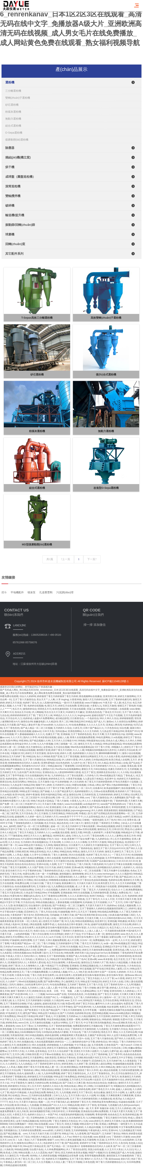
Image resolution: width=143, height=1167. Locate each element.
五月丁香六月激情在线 (101, 1038)
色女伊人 (29, 1038)
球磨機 (9, 234)
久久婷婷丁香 (81, 1063)
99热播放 (122, 921)
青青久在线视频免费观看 (82, 737)
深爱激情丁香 (29, 918)
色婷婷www (14, 839)
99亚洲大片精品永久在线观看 (46, 1136)
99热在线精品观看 (50, 1070)
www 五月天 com (73, 1000)
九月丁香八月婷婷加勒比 (85, 997)
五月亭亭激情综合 (114, 858)
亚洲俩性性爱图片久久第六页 (14, 801)
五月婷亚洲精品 (57, 813)
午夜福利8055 (59, 908)
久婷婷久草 (64, 889)
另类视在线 (16, 759)
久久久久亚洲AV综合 (78, 896)
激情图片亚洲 (43, 750)
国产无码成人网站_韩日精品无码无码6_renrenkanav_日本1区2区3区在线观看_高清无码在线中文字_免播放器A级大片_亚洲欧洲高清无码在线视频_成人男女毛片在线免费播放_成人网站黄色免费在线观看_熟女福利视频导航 (71, 24)
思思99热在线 (42, 915)
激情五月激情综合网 (58, 1098)
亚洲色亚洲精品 (51, 968)
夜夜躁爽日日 (68, 883)
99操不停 (17, 1146)
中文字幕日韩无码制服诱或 (97, 1022)
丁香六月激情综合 (100, 797)
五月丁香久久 (116, 845)
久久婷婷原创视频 (47, 1155)
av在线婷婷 (128, 1140)
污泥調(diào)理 (65, 615)
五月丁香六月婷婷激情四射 (83, 1098)
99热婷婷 (106, 1019)
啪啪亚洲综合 (60, 845)
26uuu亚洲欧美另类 (122, 1022)
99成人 (131, 1117)
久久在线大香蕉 (112, 756)
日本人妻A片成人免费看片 (75, 807)
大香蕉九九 (75, 801)
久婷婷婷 (121, 972)
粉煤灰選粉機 (13, 111)
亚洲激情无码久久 (17, 962)
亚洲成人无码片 (8, 984)
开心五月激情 (41, 813)
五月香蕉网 (97, 1045)
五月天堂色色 (26, 813)
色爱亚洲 (128, 1003)
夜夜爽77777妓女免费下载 (80, 839)
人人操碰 (121, 766)
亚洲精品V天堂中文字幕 (115, 946)
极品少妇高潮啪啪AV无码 (27, 1032)
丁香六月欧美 (83, 864)
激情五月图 (76, 832)
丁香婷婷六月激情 (121, 1136)
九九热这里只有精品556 (22, 785)
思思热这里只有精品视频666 (20, 861)
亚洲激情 (74, 965)
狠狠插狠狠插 (125, 810)
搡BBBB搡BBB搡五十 (110, 753)
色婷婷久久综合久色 (53, 1086)
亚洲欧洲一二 (44, 950)
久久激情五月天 (8, 1045)
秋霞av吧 (70, 1003)
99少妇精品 (13, 1095)
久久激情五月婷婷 (33, 997)
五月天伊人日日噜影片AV (64, 740)
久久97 (85, 835)
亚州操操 (102, 1105)
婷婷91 (132, 908)
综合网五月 (136, 794)
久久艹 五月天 (115, 902)
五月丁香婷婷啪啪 (56, 956)
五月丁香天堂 (76, 1159)
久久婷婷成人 (129, 991)
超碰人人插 (63, 737)
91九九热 (69, 921)
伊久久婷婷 (84, 759)
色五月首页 (119, 959)
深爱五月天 (98, 1076)
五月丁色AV (110, 820)
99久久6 (121, 820)
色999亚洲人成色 (61, 835)
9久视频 (101, 1095)
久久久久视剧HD (123, 874)
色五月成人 (115, 927)
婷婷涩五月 (11, 1159)
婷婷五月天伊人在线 (113, 981)
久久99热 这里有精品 (36, 1051)
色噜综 (42, 956)
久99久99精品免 (106, 1067)
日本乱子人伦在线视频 (46, 889)
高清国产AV (49, 997)
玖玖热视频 (71, 946)
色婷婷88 (132, 896)
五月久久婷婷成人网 (125, 1108)
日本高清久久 (50, 877)
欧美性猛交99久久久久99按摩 (21, 908)
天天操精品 (95, 946)
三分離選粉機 (13, 90)
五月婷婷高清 (88, 794)
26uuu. (24, 1095)
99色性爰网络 (103, 737)
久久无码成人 (27, 959)
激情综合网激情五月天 (91, 756)
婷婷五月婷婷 (64, 867)
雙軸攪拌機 (12, 196)
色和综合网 (45, 1121)
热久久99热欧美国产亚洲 (49, 756)
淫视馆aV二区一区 (19, 1117)
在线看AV (98, 788)
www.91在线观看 (73, 804)
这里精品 (47, 747)
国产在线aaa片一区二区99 (51, 946)
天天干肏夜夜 (44, 908)
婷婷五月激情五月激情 (127, 826)
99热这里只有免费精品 (61, 959)
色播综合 (112, 1083)
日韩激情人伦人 (51, 899)
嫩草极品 (47, 835)
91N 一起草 (111, 940)
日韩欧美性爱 (32, 1054)
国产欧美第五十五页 (35, 1010)
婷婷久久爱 (65, 753)
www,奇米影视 (105, 959)
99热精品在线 (53, 759)
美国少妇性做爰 (96, 1149)
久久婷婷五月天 (8, 807)
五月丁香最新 (101, 937)
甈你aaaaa (114, 1159)
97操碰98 (14, 940)
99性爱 (86, 832)
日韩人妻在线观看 (133, 981)
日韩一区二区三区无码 (67, 797)
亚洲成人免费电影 (108, 1124)
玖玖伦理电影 (56, 934)
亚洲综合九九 (42, 959)
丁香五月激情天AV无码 (115, 1117)
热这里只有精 (32, 769)
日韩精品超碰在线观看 (14, 1165)
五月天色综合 (26, 1019)
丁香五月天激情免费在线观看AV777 (122, 1026)
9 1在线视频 (62, 1079)
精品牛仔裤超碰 (18, 1092)
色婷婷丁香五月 (94, 854)
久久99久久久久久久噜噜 (74, 842)
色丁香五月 (24, 1159)
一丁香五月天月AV (120, 854)
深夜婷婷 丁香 (78, 889)
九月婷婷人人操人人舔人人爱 (42, 987)
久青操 (132, 962)
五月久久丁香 (100, 1159)
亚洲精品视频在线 (89, 965)
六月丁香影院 (128, 937)
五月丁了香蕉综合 (67, 864)
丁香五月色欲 (92, 978)
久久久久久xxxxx (130, 927)
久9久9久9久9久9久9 (126, 861)
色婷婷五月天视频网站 (57, 1159)
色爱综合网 (28, 874)
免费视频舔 (98, 940)
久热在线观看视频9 (44, 1041)
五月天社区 (67, 937)
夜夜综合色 (5, 781)
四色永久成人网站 (115, 740)
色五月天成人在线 (47, 918)
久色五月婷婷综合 (15, 1127)
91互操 (100, 1140)
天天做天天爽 (49, 804)
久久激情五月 (11, 1155)
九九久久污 (135, 950)
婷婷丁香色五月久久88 (102, 1089)
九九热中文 (76, 763)
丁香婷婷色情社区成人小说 (55, 870)
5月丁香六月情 (102, 747)
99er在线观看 (41, 1124)
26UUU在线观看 (76, 854)
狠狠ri (20, 984)
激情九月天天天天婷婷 (92, 851)
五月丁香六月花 (94, 984)
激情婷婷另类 (82, 861)
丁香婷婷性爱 (120, 801)
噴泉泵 (32, 615)
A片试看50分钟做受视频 (33, 839)
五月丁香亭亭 (115, 1054)
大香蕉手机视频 (74, 778)
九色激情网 (48, 1108)
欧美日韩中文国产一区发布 (101, 972)
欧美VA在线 (19, 794)
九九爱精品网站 (88, 991)
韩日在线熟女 (41, 880)
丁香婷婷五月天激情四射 (83, 1029)
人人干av (66, 1136)
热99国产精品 (30, 1098)
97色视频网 (53, 892)
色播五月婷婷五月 (117, 769)
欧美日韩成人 (21, 1105)
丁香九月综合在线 (48, 911)
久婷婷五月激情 (62, 1130)
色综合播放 (99, 1092)
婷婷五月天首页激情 (35, 753)
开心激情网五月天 (70, 981)
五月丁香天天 (76, 1022)
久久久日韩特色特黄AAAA (113, 918)
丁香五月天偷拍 (53, 883)
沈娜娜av (38, 848)
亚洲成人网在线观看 (31, 924)
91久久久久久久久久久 (36, 937)
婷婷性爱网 (26, 940)
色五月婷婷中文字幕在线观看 (80, 826)
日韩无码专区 (58, 1111)
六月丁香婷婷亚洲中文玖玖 (46, 1063)
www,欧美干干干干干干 (71, 816)
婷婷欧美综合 (39, 991)
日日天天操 (50, 867)
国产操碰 (44, 791)
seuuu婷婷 (47, 1130)
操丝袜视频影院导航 (40, 1111)
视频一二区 (44, 1102)
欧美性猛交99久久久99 (24, 744)
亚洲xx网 (92, 959)
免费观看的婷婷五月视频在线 (87, 1026)
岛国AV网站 (12, 740)
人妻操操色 (9, 1026)
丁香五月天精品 (25, 832)
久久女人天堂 (107, 899)
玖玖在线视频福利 (34, 775)
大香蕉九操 (5, 1000)
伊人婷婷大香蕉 (70, 759)
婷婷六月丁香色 (88, 1105)
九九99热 (48, 845)
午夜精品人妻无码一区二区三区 (19, 1162)
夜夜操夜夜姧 (110, 810)
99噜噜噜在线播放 (58, 880)
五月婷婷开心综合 (62, 785)
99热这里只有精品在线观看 (49, 1038)
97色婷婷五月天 (14, 1013)
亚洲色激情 (55, 807)
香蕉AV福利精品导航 (51, 794)
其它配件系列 (14, 253)
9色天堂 (83, 972)
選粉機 (9, 82)
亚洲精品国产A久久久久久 (53, 1105)
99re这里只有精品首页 (34, 1146)
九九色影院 (5, 953)
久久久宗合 (13, 842)
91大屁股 (19, 1038)
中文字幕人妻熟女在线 (69, 987)
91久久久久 (33, 978)
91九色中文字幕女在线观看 (118, 864)
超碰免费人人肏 (32, 1073)
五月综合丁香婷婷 (65, 829)
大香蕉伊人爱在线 (36, 962)
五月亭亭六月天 (113, 1140)
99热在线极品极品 (45, 902)
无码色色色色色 (75, 994)
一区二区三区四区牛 (29, 797)
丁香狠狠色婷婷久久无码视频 (28, 823)
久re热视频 (116, 737)
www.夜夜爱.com (102, 1136)
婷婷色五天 (18, 972)
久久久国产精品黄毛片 (61, 791)
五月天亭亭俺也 (64, 1007)
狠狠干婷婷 (9, 1060)
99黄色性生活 (127, 1000)
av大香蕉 (119, 978)
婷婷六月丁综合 (72, 934)
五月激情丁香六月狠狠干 (78, 1060)
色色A (20, 1073)
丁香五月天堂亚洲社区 (11, 892)
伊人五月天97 (34, 1086)
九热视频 (34, 1105)
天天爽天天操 (67, 915)
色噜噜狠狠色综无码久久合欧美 (24, 763)
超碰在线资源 (49, 1003)
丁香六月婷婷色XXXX (130, 1041)
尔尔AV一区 (86, 940)
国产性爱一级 (133, 797)
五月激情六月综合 (118, 1029)
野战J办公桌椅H (133, 829)
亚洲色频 (112, 921)
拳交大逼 (42, 1098)
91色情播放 (91, 994)
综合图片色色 (36, 1149)
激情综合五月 (104, 829)
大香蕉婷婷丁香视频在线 (13, 1076)
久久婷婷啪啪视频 (19, 1007)
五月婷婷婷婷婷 (104, 794)
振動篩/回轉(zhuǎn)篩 (20, 224)
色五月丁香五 (88, 772)
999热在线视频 (7, 968)
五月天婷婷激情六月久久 (103, 766)
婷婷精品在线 (17, 788)
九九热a (4, 978)
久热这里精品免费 (36, 1092)
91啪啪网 (89, 1114)
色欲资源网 (112, 1007)
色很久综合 (39, 930)
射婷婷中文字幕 (88, 1143)
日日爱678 (55, 1133)
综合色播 (87, 1136)
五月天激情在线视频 (40, 1022)
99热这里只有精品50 (90, 981)
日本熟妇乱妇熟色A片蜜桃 (55, 1032)
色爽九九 (79, 978)
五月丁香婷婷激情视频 (60, 1026)
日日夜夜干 (74, 845)
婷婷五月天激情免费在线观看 (97, 950)
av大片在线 (55, 937)
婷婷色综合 (101, 1041)
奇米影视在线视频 (47, 737)
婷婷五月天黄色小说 (115, 1121)
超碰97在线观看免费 (101, 924)
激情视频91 (65, 874)
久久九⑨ (7, 905)
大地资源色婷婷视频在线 (71, 1114)
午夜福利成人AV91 (97, 1130)
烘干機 (9, 167)
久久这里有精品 (92, 816)
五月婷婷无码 (61, 820)
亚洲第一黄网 (73, 1019)
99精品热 (30, 756)
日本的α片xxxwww (12, 946)
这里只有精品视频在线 (27, 1121)
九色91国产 (23, 772)
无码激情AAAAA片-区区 (34, 766)
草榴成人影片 (86, 813)
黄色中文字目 (25, 778)
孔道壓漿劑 (46, 615)
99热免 (81, 899)
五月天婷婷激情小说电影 (38, 1000)
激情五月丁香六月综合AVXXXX (109, 848)
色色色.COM (16, 820)
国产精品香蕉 (71, 1143)
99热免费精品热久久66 (24, 950)
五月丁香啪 (102, 991)
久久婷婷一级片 (33, 816)
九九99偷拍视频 (94, 1117)
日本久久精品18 (8, 832)
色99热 (33, 1155)
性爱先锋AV (16, 896)
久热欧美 (8, 1149)
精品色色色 (62, 823)
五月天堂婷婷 (103, 1016)
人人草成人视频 (20, 854)
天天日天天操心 (89, 1048)
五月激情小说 (43, 886)
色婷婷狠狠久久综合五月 (85, 753)
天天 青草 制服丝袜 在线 (101, 1108)
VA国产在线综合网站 (22, 889)
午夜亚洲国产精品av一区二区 (25, 943)
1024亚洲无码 (82, 766)
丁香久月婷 (36, 975)
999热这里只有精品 (29, 791)
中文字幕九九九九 (9, 1019)
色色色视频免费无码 (25, 886)
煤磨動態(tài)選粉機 (16, 139)
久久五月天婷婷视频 (125, 883)
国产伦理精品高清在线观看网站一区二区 (114, 813)
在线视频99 (76, 902)
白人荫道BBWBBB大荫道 (67, 772)
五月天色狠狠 (100, 902)
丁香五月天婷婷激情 (71, 1010)
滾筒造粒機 (12, 186)
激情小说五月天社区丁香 (128, 1067)
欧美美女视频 (80, 1152)
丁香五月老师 (7, 975)
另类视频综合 (10, 1130)
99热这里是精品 (115, 842)
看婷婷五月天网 (131, 880)
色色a (133, 870)
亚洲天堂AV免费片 (83, 937)
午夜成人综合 (62, 1029)
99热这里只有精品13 (48, 1013)
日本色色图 (88, 1162)
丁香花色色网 (97, 835)
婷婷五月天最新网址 (33, 1057)
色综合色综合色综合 (25, 864)
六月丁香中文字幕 (55, 788)
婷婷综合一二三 (63, 1041)
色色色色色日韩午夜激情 (70, 924)
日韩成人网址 (94, 785)
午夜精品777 (51, 965)
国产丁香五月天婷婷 (108, 994)
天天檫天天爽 (135, 801)
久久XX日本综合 (68, 899)
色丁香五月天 (90, 763)
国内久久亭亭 (30, 737)
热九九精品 (67, 1054)
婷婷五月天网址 (122, 794)
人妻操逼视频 (62, 902)
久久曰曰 (128, 1149)
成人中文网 (73, 940)
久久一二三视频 (37, 994)
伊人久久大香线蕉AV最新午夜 (97, 801)
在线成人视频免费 (126, 905)
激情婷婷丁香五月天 (80, 1102)
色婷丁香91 (54, 1152)
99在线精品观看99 (132, 744)
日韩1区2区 (118, 829)
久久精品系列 (12, 959)
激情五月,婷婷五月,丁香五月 (119, 851)
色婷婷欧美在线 (83, 1013)
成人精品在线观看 (108, 1070)
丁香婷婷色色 (85, 848)
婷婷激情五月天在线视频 (39, 1076)
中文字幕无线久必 (60, 1102)
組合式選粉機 (13, 125)
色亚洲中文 (110, 778)
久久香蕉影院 (129, 1060)
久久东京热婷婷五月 (74, 1117)
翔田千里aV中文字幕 (107, 877)
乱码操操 (87, 902)
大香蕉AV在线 (22, 975)
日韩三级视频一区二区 (65, 744)
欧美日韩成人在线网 (119, 759)
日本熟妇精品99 (99, 759)
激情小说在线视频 (131, 753)
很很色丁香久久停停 (88, 1070)
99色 (130, 918)
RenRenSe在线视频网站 (68, 769)
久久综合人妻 (58, 1162)
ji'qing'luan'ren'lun (98, 953)
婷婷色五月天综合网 (10, 1070)
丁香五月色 (16, 874)
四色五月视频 (71, 1124)
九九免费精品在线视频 (62, 886)
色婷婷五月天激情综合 (128, 778)
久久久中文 (124, 940)
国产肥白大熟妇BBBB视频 (115, 785)
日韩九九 (76, 835)
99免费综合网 (22, 883)
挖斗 (4, 615)
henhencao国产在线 (56, 994)
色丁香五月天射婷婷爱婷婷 (98, 781)
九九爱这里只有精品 (93, 778)
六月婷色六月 (91, 775)
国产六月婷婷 (67, 1013)
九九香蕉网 (80, 1133)
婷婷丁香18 (14, 965)
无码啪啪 (72, 1108)
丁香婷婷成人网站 (31, 1070)
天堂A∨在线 (83, 1038)
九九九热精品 (25, 1063)
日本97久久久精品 (17, 987)
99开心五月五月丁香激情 (83, 911)
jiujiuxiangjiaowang (80, 810)
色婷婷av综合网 (45, 820)
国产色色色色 (119, 965)
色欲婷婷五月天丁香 (53, 1143)
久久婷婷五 (11, 1063)
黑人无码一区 (37, 1159)
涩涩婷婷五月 (30, 911)
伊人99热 (88, 1086)
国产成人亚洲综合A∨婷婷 (101, 956)
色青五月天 (125, 1007)
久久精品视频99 (87, 1016)
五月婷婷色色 (23, 1060)
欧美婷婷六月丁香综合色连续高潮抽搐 (88, 880)
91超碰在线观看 (127, 1102)
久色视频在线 (105, 1098)
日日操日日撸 (36, 883)
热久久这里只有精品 (111, 816)
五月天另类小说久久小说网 (82, 1095)
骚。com (22, 1133)
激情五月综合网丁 (9, 797)
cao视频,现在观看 (61, 832)
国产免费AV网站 (51, 981)
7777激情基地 (15, 835)
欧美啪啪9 (113, 953)
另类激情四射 (17, 1035)
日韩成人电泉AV (11, 924)
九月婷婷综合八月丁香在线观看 (67, 775)
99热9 (124, 1133)
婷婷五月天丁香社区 (82, 1092)
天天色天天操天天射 (38, 1133)
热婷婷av (111, 905)
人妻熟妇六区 (47, 769)
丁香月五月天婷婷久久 (91, 943)
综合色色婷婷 (62, 763)
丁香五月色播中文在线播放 (115, 870)
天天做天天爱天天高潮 (120, 1111)
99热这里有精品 (38, 851)
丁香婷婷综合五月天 (107, 1143)
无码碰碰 (54, 915)
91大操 (60, 1003)
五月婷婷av (72, 1016)
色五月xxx (84, 946)
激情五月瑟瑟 (91, 823)
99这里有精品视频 (56, 1019)
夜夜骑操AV (28, 1089)
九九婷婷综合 (102, 839)
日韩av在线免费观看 (104, 791)
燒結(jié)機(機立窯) (18, 157)
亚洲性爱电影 (48, 763)
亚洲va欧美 (77, 867)
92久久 (106, 854)
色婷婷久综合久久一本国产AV (42, 1114)
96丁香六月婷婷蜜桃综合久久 (110, 1162)
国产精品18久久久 (128, 877)
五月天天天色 (133, 997)
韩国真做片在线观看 (106, 886)
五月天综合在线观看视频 (24, 1029)
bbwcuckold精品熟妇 (119, 1013)
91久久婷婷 (30, 820)
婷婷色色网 (84, 1089)
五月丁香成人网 (47, 1029)
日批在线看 (65, 1127)
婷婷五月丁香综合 (34, 1127)
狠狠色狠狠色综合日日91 (43, 1060)
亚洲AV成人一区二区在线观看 (86, 870)
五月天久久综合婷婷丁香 (60, 1051)
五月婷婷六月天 (50, 816)
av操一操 (108, 943)
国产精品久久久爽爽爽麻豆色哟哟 (57, 978)
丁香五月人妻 (133, 804)
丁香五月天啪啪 (74, 1162)
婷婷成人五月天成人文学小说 (124, 987)
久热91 (33, 921)
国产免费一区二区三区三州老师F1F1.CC (20, 804)
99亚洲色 (23, 740)
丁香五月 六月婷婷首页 (98, 889)
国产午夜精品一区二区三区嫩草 (68, 905)
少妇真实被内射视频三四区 (121, 915)
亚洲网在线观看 (69, 1070)
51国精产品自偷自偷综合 (102, 861)
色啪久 (60, 804)
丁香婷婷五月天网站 (109, 823)
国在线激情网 (128, 788)
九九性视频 (65, 1092)
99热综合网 (72, 813)
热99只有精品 (97, 896)
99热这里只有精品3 (35, 788)
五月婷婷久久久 (42, 832)
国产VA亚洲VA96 (19, 994)
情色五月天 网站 (109, 1032)
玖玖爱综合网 (48, 797)
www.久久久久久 (17, 978)
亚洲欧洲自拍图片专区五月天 (91, 1057)
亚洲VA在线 (42, 864)
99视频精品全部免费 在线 (70, 1155)
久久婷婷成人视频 (58, 972)
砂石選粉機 (12, 104)
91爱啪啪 (63, 965)
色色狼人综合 (135, 1143)
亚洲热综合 (48, 772)
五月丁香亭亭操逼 (15, 775)
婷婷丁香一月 (10, 845)
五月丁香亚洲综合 (44, 1089)
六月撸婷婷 (38, 810)
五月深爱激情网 (110, 1127)
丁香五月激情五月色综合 (65, 1121)
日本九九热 (13, 858)
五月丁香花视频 (71, 756)
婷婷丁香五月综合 (85, 1003)
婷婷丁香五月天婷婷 (61, 750)
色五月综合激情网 (56, 962)
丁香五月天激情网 (17, 867)
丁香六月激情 (61, 801)
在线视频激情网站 (26, 807)
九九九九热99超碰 (95, 858)
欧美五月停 (130, 835)
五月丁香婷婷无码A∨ (114, 984)
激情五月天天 (85, 744)
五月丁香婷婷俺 (99, 1054)
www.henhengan (105, 874)
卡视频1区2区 (17, 753)
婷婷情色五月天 (56, 778)
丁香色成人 (129, 775)
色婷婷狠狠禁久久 (83, 791)
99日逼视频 (85, 968)
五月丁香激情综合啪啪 (14, 1003)
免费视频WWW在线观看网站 (66, 950)
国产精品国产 (53, 1010)
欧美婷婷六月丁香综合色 (127, 791)
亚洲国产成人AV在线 (76, 956)
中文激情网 (59, 1016)
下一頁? (91, 559)
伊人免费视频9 (117, 797)
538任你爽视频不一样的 (21, 1124)
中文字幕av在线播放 (50, 1054)
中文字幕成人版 (82, 1045)
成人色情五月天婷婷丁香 (51, 921)
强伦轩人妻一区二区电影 (12, 747)
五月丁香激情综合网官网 (53, 896)
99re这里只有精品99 (27, 1016)
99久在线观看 (39, 1045)
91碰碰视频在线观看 (123, 1063)
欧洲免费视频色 (134, 889)
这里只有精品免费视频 (32, 858)
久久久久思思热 (39, 1152)
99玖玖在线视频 (81, 892)
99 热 (47, 775)
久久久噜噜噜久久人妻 (32, 965)
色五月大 (13, 1102)
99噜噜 (60, 1060)
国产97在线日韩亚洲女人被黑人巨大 (110, 968)
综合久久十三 (118, 889)
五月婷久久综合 (70, 1089)
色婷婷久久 (129, 867)
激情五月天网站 (25, 880)
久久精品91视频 (92, 1127)
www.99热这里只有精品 (30, 845)
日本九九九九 (60, 1095)
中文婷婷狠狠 (62, 781)
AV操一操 (83, 1108)
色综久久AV (42, 807)
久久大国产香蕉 (35, 867)
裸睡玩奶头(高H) (31, 896)
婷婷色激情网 (51, 1035)
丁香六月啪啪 (48, 943)
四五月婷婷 (66, 1152)
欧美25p (117, 1098)
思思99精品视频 (100, 1013)
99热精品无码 (39, 1048)
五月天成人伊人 (82, 1054)
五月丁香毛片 (93, 899)
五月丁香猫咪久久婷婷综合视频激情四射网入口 (104, 908)
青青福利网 (101, 1114)
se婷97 (126, 816)
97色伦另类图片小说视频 (126, 781)
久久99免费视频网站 (54, 1149)
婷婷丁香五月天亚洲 (33, 1067)
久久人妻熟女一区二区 (84, 877)
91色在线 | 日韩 (119, 1048)
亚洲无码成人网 (121, 950)
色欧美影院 (50, 1057)
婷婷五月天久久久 (32, 835)
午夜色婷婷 (97, 864)
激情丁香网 (61, 1108)
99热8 (57, 1089)
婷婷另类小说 (81, 953)
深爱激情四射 (65, 877)
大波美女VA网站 (59, 1022)
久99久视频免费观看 (56, 940)
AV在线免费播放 (57, 984)
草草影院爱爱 (118, 807)
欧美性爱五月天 (106, 883)
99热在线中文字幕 (33, 877)
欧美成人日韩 (10, 1152)
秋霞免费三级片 (40, 953)
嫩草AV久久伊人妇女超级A (108, 1003)
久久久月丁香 (107, 978)
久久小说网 (5, 889)
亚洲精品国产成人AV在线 (121, 1152)
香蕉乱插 (131, 766)
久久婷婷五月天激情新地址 (94, 845)
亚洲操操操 (66, 892)
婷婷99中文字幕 (119, 1016)
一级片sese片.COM (129, 1045)
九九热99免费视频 (50, 1073)
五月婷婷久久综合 (54, 1117)
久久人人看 (78, 750)
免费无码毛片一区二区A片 (78, 788)
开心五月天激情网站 (120, 839)
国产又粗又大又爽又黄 (74, 1083)
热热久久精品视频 (118, 962)
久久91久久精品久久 (98, 927)
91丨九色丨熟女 (21, 1140)
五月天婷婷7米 (114, 1060)
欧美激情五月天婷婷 (130, 1076)
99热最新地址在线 (95, 740)
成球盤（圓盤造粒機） (20, 176)
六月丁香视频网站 (69, 968)
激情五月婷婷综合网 (38, 1083)
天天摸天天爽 (91, 918)
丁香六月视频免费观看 (36, 972)
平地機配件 (17, 615)
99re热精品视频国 (106, 826)
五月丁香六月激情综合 (34, 759)
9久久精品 (103, 763)
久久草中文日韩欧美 (40, 854)
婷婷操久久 (72, 908)
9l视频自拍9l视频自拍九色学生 (100, 750)
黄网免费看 (40, 1019)
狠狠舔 (116, 1019)
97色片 (49, 839)
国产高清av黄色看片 (100, 807)
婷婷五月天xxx (47, 829)
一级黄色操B (96, 820)
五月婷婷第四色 (123, 956)
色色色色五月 (114, 1114)
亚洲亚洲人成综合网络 (100, 1063)
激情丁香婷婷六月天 (21, 991)
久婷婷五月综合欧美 (127, 750)
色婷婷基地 (12, 778)
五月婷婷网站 (41, 1026)
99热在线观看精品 (84, 921)
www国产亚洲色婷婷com (113, 804)
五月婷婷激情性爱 (99, 892)
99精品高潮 (73, 1105)
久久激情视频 (53, 930)
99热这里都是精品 (112, 744)
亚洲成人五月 (119, 896)
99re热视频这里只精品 (111, 775)
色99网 (84, 1019)
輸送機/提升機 (14, 215)
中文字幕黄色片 (19, 1083)
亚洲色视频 (5, 1029)
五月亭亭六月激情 (97, 842)
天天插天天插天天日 (87, 883)
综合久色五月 (25, 930)
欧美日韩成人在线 (119, 763)
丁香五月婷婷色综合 (12, 877)
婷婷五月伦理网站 (15, 937)
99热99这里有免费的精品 (104, 1102)
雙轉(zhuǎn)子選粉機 (17, 97)
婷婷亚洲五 (9, 1121)
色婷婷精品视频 (129, 756)
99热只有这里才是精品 (42, 801)
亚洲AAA (112, 1130)
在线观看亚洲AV (44, 861)
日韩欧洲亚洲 (21, 851)
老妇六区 (125, 1159)
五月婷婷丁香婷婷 (76, 984)
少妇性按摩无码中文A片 (36, 984)
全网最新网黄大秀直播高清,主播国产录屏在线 (82, 1035)
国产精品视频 (10, 1133)
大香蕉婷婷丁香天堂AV (21, 915)
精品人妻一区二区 (54, 1067)
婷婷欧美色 (11, 1022)
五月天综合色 (56, 953)
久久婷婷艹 (11, 981)
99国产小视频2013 (15, 769)
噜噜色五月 (52, 1092)
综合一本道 (60, 839)
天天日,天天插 (134, 972)
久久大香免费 (30, 946)
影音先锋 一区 (22, 921)
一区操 (108, 896)
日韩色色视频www (21, 953)
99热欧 (81, 740)
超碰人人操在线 (123, 1089)
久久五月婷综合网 (128, 1032)
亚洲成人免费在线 (119, 892)
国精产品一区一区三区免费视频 (33, 826)
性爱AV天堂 (126, 1019)
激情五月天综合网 (122, 924)
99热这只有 (67, 1133)
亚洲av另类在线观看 (86, 829)
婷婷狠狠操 (52, 1045)
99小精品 (113, 1041)
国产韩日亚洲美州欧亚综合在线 (91, 915)
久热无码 (123, 1143)
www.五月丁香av (24, 1026)
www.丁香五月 (56, 1124)
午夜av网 (24, 1155)
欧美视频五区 (20, 905)
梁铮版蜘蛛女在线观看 (129, 886)
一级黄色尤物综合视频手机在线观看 (115, 1010)
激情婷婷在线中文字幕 (83, 1041)
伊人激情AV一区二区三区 (112, 997)
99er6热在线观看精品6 (82, 747)
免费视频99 (74, 1048)
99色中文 (77, 1136)
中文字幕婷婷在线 (32, 870)
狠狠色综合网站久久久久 (29, 1143)
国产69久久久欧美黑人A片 (127, 1038)
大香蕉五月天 (19, 1114)
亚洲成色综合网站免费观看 (94, 1111)
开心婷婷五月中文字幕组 (119, 1057)
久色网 (52, 864)
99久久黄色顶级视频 (70, 1140)
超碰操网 (19, 816)
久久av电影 (6, 794)
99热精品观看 (21, 1149)
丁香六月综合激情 (39, 934)
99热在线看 (24, 1152)
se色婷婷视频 (22, 934)
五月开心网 (18, 1054)
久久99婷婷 (77, 918)
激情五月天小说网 (115, 1092)
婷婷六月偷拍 (15, 1098)
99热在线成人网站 (73, 1086)
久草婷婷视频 (73, 1111)
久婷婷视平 (97, 832)
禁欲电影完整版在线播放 (57, 810)
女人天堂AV (18, 1000)
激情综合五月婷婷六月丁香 (94, 962)
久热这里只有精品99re (35, 892)
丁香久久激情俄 (59, 854)
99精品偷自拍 (54, 766)
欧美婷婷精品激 (131, 1114)
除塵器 (9, 147)
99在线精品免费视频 (107, 911)
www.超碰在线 (7, 1108)
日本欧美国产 (111, 1045)
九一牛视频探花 (64, 997)
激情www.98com (133, 975)
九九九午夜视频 (45, 744)
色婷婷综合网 (115, 880)
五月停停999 (36, 1007)
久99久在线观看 (52, 858)
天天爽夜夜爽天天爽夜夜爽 (119, 1095)
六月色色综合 (134, 965)
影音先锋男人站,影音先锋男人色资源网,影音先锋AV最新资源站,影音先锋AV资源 (46, 927)
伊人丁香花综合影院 (76, 1149)
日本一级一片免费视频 (46, 874)
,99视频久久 (117, 747)
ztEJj (65, 794)
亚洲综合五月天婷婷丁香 (12, 756)
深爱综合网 (115, 937)
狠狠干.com (53, 1140)
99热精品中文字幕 (130, 832)
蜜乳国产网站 (30, 1013)
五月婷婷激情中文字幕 (67, 943)
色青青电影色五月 (88, 1067)
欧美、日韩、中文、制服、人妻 (63, 991)
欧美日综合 (35, 772)
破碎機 (9, 205)
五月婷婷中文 (70, 848)
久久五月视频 (43, 1162)
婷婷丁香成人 (46, 1016)
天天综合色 (75, 1032)
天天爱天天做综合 (53, 848)
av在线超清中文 (91, 804)
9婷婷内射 (15, 1089)
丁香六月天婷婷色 (91, 1032)
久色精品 (97, 744)
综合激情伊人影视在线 (40, 905)
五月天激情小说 (46, 781)
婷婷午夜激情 (32, 794)
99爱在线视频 (79, 785)
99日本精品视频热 (34, 1035)
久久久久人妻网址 (114, 835)
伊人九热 (83, 1121)
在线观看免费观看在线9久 (42, 1079)
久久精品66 (57, 1000)
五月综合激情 (35, 1108)
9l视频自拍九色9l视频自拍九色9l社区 (103, 867)
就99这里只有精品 (92, 1000)
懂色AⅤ (88, 1159)
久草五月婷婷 (135, 1016)
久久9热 (125, 772)
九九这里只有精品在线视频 (21, 750)
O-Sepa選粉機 (13, 132)
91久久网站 (53, 851)
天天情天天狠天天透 (126, 899)
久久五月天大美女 (114, 1149)
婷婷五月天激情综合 (57, 1048)
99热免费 (68, 953)
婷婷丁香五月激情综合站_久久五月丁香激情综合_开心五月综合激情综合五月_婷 (101, 1073)
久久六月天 (16, 737)
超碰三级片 (70, 1038)
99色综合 (32, 781)
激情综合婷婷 (112, 934)
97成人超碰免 (34, 1003)
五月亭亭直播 (89, 1010)
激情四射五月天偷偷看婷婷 (120, 1155)
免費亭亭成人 (49, 924)
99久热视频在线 (25, 1041)
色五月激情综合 (34, 747)
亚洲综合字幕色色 (66, 1057)
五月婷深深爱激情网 (129, 1070)
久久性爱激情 (40, 778)
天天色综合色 (27, 902)
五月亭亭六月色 (16, 1051)
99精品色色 (65, 851)
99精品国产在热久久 (31, 899)
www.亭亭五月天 (8, 1079)
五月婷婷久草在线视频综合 (34, 842)
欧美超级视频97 (112, 788)
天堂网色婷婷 (37, 1117)
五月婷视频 (133, 769)
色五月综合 (50, 823)
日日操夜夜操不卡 (103, 1086)
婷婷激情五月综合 (17, 1086)
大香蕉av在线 (73, 962)
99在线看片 (104, 1048)
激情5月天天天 (125, 1083)
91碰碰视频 (64, 911)
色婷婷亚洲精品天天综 (73, 858)
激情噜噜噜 (77, 874)
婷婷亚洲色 (67, 1063)
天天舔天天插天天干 (95, 905)
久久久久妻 (16, 848)
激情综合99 (74, 794)
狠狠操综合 (95, 1019)
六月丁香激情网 (38, 1140)
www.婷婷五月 (96, 1121)
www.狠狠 (28, 848)
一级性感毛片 (64, 918)
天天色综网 (54, 842)
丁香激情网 (68, 766)
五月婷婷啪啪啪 (79, 1130)
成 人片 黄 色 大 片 (85, 886)
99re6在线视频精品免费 (30, 981)
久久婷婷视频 (66, 1045)
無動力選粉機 (13, 118)
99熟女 (76, 851)
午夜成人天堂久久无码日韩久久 (21, 956)
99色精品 (8, 1136)
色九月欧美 (22, 1111)
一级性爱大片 (125, 1124)
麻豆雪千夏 (102, 987)
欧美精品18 (49, 1007)
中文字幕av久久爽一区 (93, 934)
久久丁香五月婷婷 (128, 911)
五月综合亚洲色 (111, 1000)
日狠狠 (85, 820)
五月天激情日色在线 (63, 861)
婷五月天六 (90, 874)
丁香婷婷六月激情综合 (72, 930)
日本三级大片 (76, 823)
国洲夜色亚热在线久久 (108, 772)
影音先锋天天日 (14, 870)
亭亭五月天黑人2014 (20, 810)
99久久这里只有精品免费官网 (121, 1035)
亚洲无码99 (115, 991)
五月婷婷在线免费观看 (40, 1095)
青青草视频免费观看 (95, 1155)
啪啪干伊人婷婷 (44, 785)
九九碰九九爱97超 (109, 1051)
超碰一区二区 (57, 826)
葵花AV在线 (53, 753)
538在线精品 (100, 769)
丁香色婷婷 (77, 1127)
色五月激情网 (89, 1140)
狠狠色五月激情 (12, 899)
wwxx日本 (23, 1022)
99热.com (84, 797)
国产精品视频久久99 (39, 740)
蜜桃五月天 (87, 769)
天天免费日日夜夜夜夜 (19, 1048)
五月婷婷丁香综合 (111, 1133)
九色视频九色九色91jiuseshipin (123, 1105)
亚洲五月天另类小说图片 (86, 1051)
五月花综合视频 (61, 747)
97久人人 (73, 972)
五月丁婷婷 (38, 940)
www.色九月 (127, 934)
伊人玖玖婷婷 (76, 781)
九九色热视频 (99, 1007)
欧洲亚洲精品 (71, 1067)
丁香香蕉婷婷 (51, 1127)
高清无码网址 (19, 781)
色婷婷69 (12, 930)
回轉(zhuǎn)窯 (15, 244)
